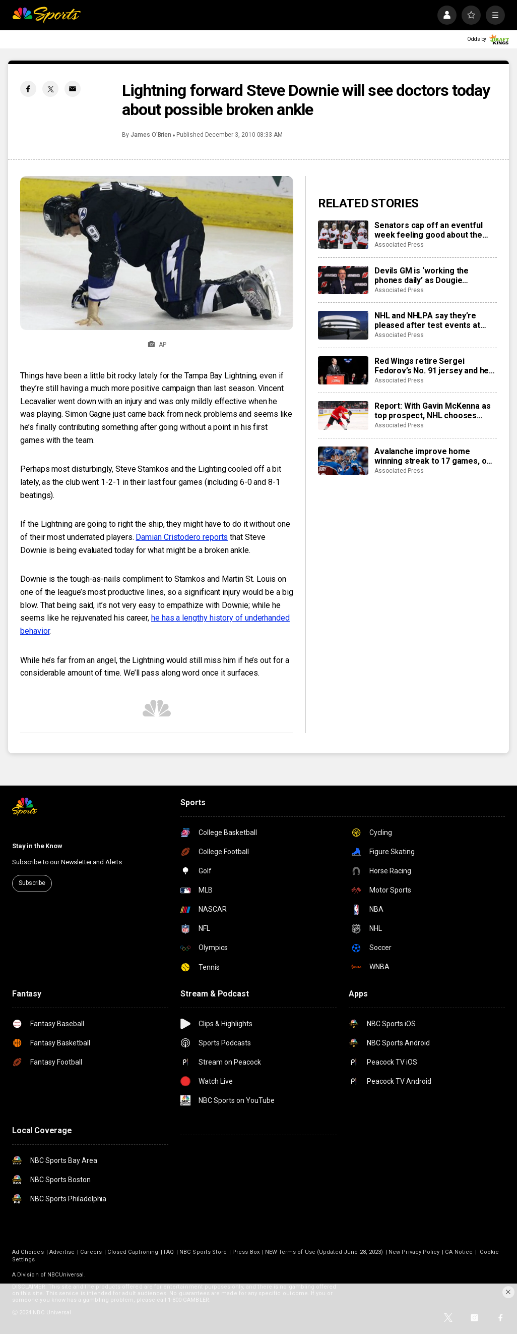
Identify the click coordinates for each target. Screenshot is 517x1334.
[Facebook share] (28, 89)
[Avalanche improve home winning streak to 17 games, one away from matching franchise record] (343, 461)
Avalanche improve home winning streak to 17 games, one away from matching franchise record (435, 456)
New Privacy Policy (414, 1252)
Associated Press (399, 244)
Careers (90, 1252)
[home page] (46, 15)
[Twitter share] (50, 89)
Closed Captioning (132, 1252)
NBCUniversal (65, 1274)
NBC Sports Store (203, 1252)
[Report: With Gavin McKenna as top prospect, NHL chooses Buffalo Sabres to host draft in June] (343, 415)
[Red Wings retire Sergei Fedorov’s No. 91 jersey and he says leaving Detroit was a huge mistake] (343, 370)
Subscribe (32, 882)
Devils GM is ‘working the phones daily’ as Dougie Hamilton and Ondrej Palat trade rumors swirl (433, 275)
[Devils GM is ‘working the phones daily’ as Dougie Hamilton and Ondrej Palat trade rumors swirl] (343, 280)
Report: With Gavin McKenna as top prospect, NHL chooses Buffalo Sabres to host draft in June (432, 410)
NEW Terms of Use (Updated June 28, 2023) (324, 1252)
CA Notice (459, 1252)
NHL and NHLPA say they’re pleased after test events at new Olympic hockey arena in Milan (428, 320)
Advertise (62, 1252)
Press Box (246, 1252)
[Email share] (72, 89)
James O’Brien (151, 134)
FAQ (169, 1252)
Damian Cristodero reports (182, 537)
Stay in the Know (37, 846)
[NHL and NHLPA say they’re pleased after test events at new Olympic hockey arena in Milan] (343, 325)
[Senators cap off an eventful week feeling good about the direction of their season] (343, 234)
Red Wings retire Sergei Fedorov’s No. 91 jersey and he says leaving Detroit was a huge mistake (433, 365)
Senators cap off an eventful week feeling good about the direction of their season (428, 230)
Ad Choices (28, 1252)
